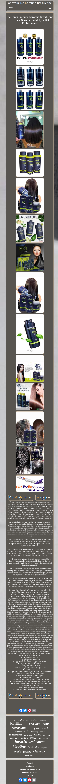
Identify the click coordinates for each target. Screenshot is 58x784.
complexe (21, 720)
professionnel (41, 728)
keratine (30, 729)
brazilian (34, 723)
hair (49, 735)
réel (44, 735)
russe (25, 724)
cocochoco (14, 738)
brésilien (16, 723)
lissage (27, 751)
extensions (19, 728)
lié (40, 738)
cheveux (39, 751)
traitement (37, 742)
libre (27, 720)
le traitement (15, 734)
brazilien (24, 738)
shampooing (34, 732)
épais (26, 731)
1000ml (33, 738)
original (42, 732)
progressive (29, 755)
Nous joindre (30, 766)
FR (31, 776)
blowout (46, 738)
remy (46, 723)
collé (14, 720)
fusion (37, 734)
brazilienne (34, 720)
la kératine (33, 747)
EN (28, 776)
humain (21, 742)
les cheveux (28, 735)
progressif (43, 720)
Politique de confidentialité (30, 769)
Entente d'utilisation (29, 773)
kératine (19, 746)
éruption (18, 731)
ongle (17, 751)
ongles (44, 747)
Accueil (30, 763)
